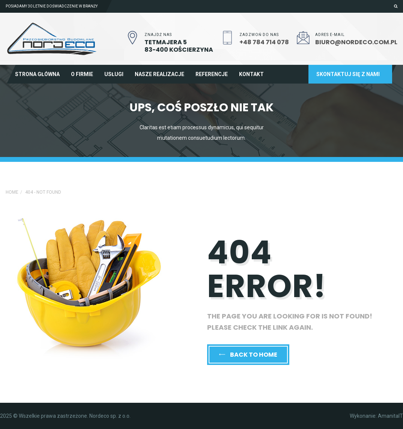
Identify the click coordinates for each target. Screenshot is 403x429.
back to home (248, 354)
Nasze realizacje (159, 74)
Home (12, 192)
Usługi (113, 74)
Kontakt (251, 74)
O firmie (82, 74)
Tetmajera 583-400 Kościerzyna (178, 46)
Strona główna (37, 74)
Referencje (211, 74)
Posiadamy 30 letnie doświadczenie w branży (52, 6)
